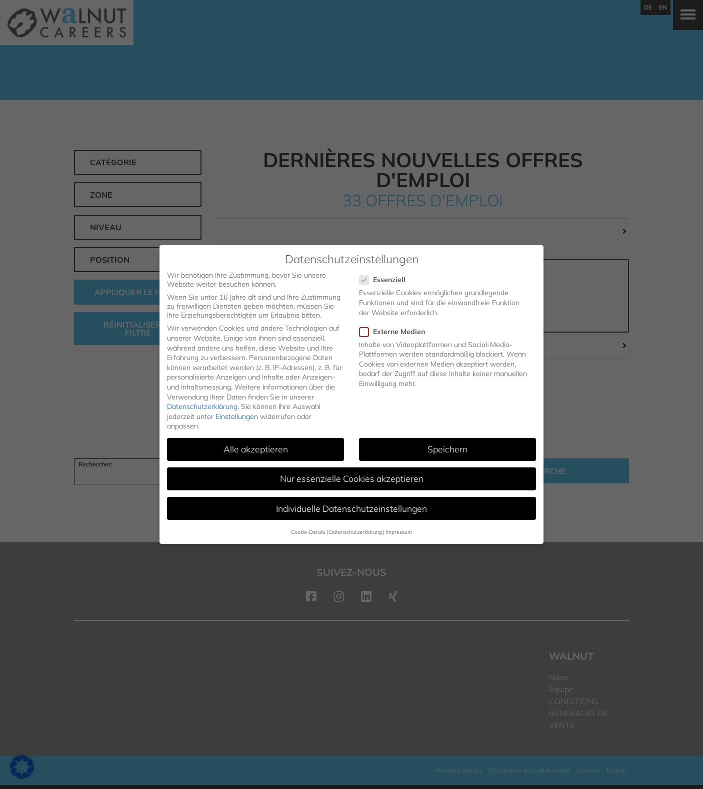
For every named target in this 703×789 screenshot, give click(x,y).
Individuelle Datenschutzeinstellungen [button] (351, 508)
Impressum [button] (399, 531)
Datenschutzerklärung (202, 406)
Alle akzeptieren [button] (256, 448)
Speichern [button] (448, 448)
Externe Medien (395, 331)
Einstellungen (237, 416)
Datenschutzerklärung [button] (355, 531)
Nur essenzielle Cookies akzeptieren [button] (352, 478)
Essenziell (385, 279)
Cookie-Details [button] (308, 531)
